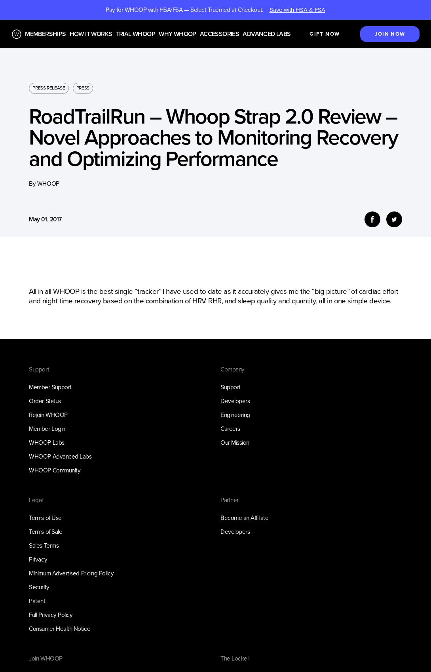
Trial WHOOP (135, 34)
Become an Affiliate (244, 517)
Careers (230, 428)
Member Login (47, 428)
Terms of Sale (45, 531)
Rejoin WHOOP (48, 414)
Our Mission (234, 442)
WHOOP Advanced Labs (60, 456)
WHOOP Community (54, 470)
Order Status (45, 400)
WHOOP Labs (46, 442)
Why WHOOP (177, 34)
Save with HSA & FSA (297, 10)
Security (39, 587)
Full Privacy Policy (50, 614)
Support (230, 387)
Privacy (38, 559)
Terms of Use (45, 517)
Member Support (50, 387)
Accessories (219, 34)
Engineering (235, 414)
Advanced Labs (266, 34)
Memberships (45, 34)
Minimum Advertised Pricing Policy (71, 573)
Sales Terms (44, 545)
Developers (235, 400)
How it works (91, 34)
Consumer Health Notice (59, 628)
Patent (37, 600)
